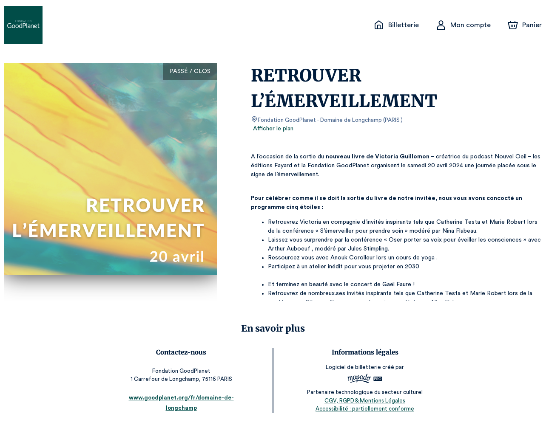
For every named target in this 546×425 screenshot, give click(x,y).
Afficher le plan (272, 128)
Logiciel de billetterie (351, 367)
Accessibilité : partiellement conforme (362, 408)
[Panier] (525, 25)
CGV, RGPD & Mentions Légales (361, 400)
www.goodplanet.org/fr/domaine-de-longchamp (184, 407)
